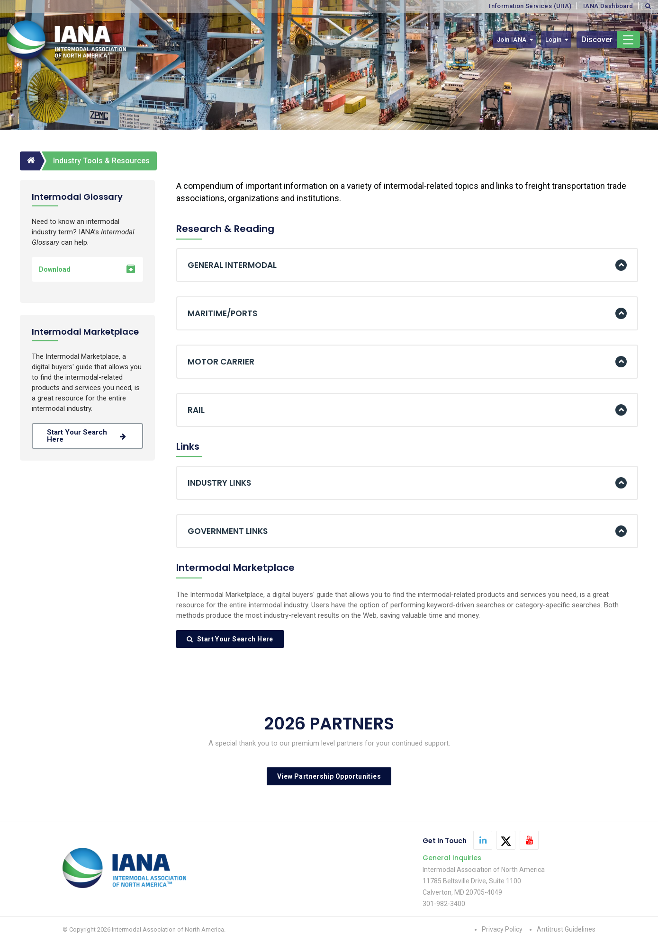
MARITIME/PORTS (222, 313)
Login (553, 39)
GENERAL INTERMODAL (232, 265)
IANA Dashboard (608, 5)
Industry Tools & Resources (101, 160)
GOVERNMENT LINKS (228, 531)
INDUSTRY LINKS (219, 483)
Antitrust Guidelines (566, 929)
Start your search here (87, 436)
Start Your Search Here (230, 639)
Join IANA (512, 39)
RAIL (196, 410)
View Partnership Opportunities (329, 776)
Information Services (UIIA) (530, 5)
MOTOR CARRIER (221, 361)
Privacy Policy (502, 929)
